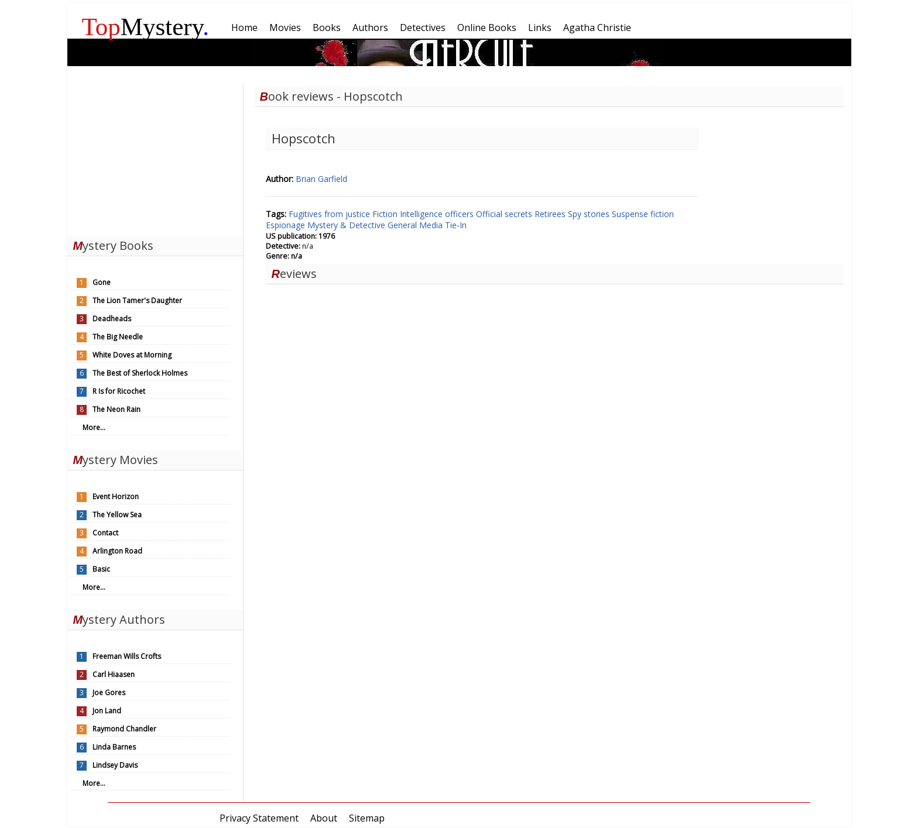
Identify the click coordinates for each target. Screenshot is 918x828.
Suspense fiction (643, 213)
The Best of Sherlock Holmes (140, 373)
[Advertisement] (155, 157)
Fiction (386, 213)
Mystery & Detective (347, 225)
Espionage (286, 225)
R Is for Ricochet (119, 391)
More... (94, 427)
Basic (101, 569)
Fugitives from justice (330, 213)
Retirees (551, 213)
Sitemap (367, 818)
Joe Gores (109, 693)
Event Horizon (116, 496)
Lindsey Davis (115, 765)
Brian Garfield (321, 178)
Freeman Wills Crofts (127, 656)
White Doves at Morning (132, 355)
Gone (102, 282)
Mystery (146, 26)
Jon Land (107, 711)
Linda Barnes (114, 747)
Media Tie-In (443, 225)
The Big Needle (118, 337)
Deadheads (112, 319)
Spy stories (590, 213)
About (323, 818)
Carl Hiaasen (114, 674)
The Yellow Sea (117, 515)
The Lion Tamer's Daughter (137, 300)
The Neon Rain (117, 409)
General (403, 225)
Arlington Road (117, 551)
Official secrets (505, 213)
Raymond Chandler (124, 729)
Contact (105, 533)
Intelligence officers (438, 213)
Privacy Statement (259, 818)
